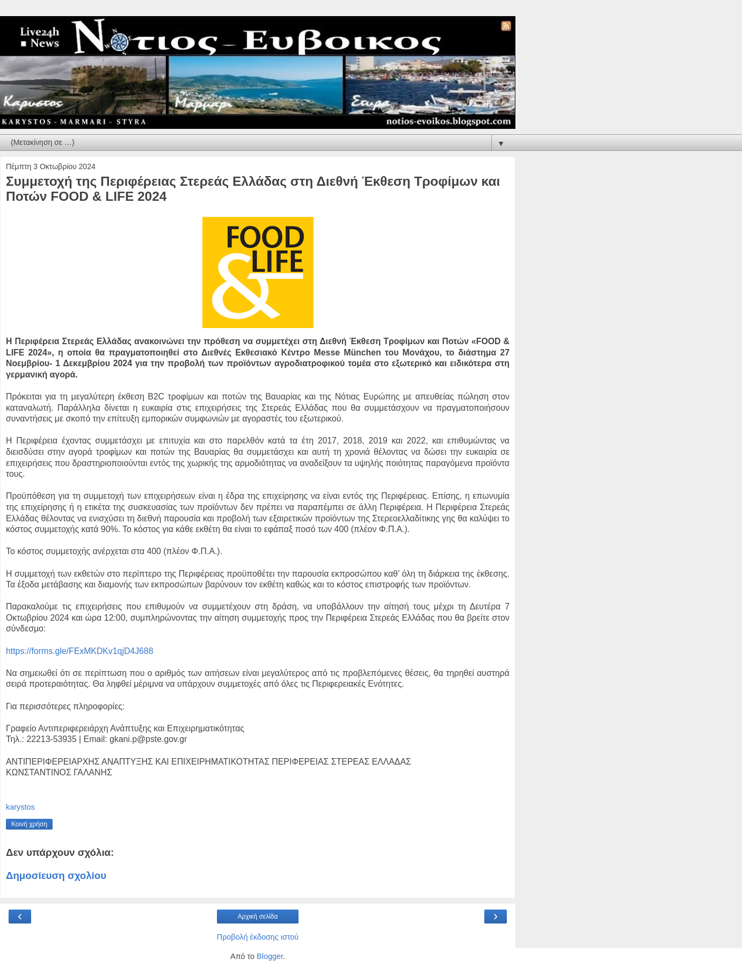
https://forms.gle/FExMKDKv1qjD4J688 (79, 651)
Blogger (270, 956)
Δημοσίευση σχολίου (56, 875)
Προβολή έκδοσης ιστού (258, 937)
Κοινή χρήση (29, 824)
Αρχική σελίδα (258, 916)
